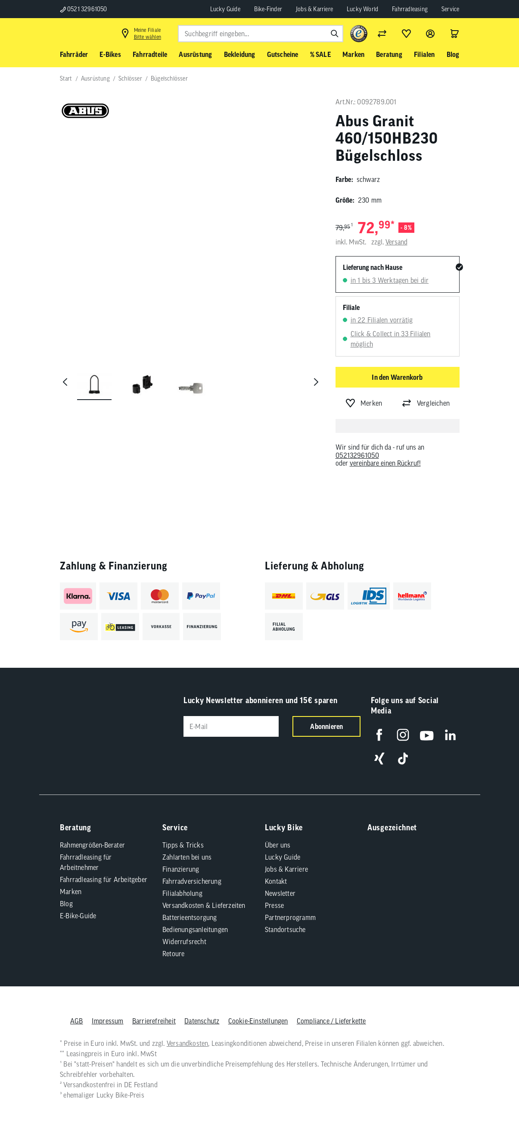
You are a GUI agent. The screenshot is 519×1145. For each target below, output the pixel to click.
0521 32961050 (83, 9)
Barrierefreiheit (153, 1010)
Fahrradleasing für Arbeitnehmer (86, 852)
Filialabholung (182, 883)
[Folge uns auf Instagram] (396, 724)
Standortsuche (285, 919)
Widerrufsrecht (184, 931)
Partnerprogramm (290, 907)
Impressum (107, 1010)
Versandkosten (187, 1033)
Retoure (173, 943)
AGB (76, 1010)
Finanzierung (180, 859)
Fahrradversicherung (191, 871)
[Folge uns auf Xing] (373, 748)
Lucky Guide (225, 9)
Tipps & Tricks (183, 834)
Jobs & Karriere (314, 9)
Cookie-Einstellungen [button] (258, 1010)
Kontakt (276, 871)
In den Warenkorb (397, 377)
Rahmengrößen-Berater (92, 834)
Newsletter (280, 883)
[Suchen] (334, 33)
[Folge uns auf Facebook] (373, 724)
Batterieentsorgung (189, 907)
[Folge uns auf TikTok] (396, 748)
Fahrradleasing (410, 9)
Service (450, 9)
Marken (70, 881)
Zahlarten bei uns (186, 847)
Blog (66, 893)
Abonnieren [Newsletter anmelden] (320, 726)
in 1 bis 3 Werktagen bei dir (390, 280)
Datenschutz (201, 1010)
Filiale (351, 307)
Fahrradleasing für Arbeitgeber (103, 869)
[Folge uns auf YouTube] (420, 724)
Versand (396, 242)
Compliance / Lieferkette (331, 1010)
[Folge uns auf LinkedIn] (444, 724)
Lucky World (362, 9)
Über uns (278, 834)
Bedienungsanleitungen (195, 919)
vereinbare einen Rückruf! (385, 463)
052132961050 (357, 455)
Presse (274, 895)
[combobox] (260, 33)
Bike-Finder (268, 9)
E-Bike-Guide (78, 905)
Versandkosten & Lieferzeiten (204, 895)
